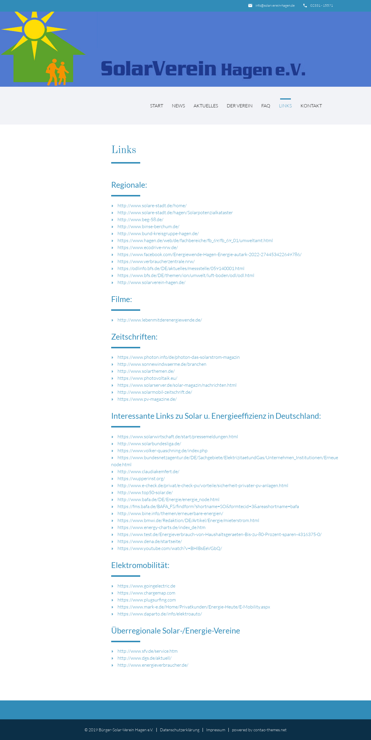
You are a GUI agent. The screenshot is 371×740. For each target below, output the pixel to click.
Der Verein (240, 106)
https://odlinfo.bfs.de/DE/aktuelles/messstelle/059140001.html (181, 268)
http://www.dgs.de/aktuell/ (145, 658)
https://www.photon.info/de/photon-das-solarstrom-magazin (179, 357)
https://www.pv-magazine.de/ (147, 399)
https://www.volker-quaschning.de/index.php (163, 450)
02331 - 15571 (321, 5)
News (178, 106)
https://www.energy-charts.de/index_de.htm (162, 527)
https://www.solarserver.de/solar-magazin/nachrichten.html (177, 385)
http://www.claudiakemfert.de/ (148, 471)
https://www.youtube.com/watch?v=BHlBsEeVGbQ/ (170, 548)
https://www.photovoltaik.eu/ (147, 378)
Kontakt (311, 106)
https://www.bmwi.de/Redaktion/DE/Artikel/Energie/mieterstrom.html (188, 520)
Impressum (215, 729)
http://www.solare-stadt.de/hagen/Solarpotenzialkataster (175, 212)
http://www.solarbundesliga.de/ (149, 443)
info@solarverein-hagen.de (275, 5)
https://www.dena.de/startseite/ (150, 541)
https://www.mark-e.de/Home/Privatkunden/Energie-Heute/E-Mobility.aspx (194, 607)
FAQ (265, 106)
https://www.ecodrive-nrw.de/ (148, 247)
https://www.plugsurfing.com (147, 600)
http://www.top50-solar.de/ (145, 492)
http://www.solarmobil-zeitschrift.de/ (155, 392)
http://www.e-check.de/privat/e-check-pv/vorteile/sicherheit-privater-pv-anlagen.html (203, 485)
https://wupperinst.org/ (141, 478)
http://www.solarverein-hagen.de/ (152, 282)
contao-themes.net (270, 729)
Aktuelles (206, 106)
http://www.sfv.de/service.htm (148, 651)
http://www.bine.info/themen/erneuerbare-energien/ (170, 513)
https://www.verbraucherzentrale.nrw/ (156, 261)
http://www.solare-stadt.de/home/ (152, 205)
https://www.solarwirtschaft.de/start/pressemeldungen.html (178, 436)
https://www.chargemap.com (146, 593)
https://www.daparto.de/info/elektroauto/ (160, 614)
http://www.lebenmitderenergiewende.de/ (160, 320)
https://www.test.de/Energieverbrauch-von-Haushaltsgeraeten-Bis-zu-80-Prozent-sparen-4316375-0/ (220, 534)
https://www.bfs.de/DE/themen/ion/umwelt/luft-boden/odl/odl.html (186, 275)
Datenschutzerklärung (179, 729)
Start (156, 106)
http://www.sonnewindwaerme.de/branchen (162, 364)
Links (285, 106)
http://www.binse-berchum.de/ (148, 226)
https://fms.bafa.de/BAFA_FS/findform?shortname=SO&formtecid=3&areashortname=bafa (208, 506)
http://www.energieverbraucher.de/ (153, 665)
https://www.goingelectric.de (146, 586)
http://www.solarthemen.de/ (146, 371)
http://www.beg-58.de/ (140, 219)
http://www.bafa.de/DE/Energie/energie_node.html (168, 499)
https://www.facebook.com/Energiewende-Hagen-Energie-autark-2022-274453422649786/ (210, 254)
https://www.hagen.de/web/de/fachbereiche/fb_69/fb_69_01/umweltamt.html (195, 240)
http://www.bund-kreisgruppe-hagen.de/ (158, 233)
